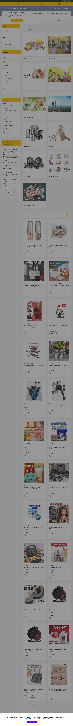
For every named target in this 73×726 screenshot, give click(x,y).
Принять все (32, 722)
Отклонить (42, 722)
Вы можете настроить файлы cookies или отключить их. (36, 718)
